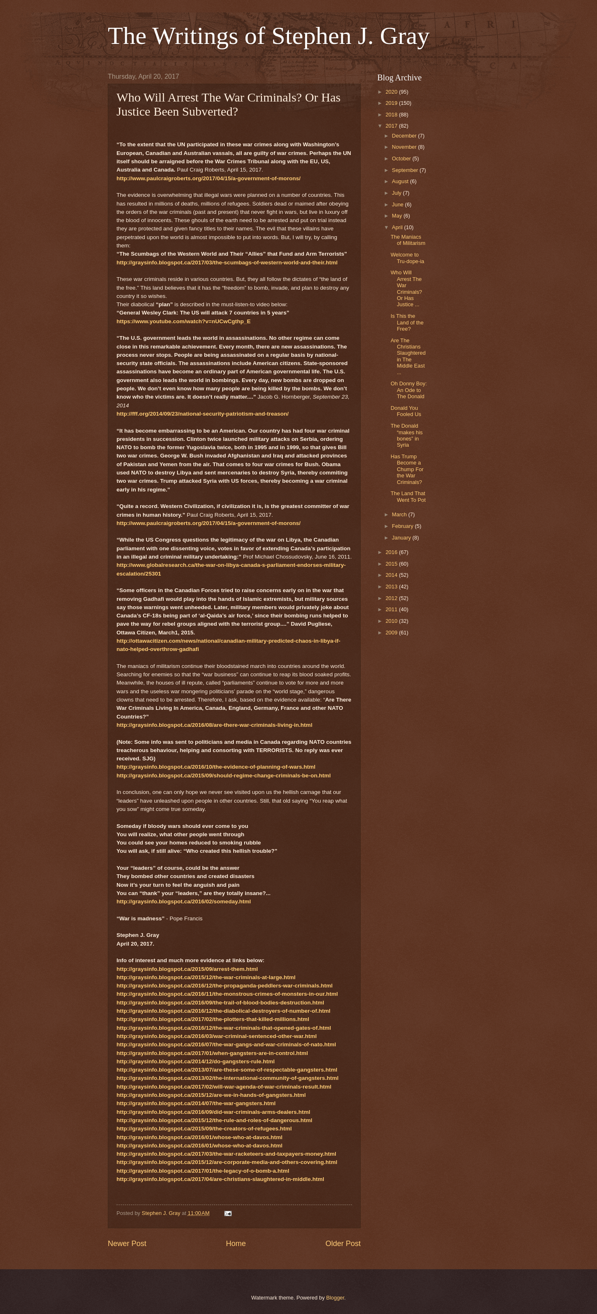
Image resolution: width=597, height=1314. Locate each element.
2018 (392, 114)
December (405, 136)
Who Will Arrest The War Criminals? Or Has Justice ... (406, 288)
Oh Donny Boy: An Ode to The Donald (409, 389)
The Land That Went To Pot (408, 496)
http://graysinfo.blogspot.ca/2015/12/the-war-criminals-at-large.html (206, 977)
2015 (392, 564)
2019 (392, 103)
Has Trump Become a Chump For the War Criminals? (407, 469)
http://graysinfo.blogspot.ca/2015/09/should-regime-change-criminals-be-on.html (223, 775)
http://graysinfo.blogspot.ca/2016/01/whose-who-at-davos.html (199, 1137)
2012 (392, 598)
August (401, 181)
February (403, 526)
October (402, 158)
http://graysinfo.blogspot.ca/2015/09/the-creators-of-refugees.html (204, 1128)
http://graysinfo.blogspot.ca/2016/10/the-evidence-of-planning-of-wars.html (215, 767)
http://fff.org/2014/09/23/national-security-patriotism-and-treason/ (202, 414)
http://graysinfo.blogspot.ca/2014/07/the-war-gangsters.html (196, 1103)
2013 (392, 586)
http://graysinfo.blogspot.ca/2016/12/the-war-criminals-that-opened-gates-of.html (223, 1028)
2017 (392, 126)
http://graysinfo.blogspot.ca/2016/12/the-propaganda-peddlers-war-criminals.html (224, 985)
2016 (392, 552)
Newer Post (127, 1243)
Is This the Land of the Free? (407, 322)
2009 (392, 632)
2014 (392, 575)
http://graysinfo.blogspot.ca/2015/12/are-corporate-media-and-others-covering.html (226, 1162)
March (400, 514)
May (397, 216)
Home (236, 1243)
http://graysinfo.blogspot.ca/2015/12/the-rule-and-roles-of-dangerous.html (214, 1120)
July (397, 193)
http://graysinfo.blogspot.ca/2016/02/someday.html (183, 901)
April (398, 227)
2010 (392, 621)
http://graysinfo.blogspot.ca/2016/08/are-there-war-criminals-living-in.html (214, 725)
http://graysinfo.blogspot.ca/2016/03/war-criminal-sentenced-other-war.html (216, 1036)
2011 (392, 609)
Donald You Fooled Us (406, 411)
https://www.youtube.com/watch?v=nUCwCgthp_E (183, 321)
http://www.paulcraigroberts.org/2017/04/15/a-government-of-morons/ (208, 178)
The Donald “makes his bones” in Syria (406, 435)
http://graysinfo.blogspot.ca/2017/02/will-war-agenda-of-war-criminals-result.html (223, 1087)
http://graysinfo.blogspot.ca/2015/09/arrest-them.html (187, 969)
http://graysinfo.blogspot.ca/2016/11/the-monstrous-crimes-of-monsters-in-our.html (227, 994)
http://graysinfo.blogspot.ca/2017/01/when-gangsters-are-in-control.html (212, 1053)
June (398, 204)
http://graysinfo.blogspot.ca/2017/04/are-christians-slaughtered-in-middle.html (220, 1179)
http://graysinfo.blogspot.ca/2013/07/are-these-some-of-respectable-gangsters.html (226, 1070)
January (402, 538)
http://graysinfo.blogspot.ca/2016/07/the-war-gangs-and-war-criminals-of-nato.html (226, 1044)
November (405, 147)
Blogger (335, 1298)
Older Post (343, 1243)
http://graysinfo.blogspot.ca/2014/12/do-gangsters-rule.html (195, 1061)
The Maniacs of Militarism (408, 240)
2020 (392, 92)
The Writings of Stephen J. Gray (269, 35)
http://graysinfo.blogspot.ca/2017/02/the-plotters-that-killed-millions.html (212, 1019)
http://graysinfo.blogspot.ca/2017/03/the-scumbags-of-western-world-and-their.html (226, 262)
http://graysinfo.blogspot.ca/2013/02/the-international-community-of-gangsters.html (227, 1078)
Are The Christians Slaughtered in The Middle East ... (408, 356)
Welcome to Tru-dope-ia (407, 258)
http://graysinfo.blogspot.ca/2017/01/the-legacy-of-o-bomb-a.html (202, 1171)
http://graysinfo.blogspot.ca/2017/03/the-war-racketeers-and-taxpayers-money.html (226, 1154)
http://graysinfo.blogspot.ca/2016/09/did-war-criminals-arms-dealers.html (213, 1112)
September (406, 170)
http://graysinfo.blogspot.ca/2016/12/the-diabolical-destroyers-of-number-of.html (223, 1011)
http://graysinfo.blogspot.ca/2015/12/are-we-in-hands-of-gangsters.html (211, 1095)
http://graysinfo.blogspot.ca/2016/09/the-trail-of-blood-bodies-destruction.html (220, 1002)
